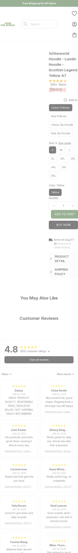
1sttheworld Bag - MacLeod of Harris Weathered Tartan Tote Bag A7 (59, 451)
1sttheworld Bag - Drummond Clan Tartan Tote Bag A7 (59, 527)
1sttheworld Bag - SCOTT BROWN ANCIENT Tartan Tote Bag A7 (19, 486)
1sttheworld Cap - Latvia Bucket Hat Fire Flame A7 (59, 411)
